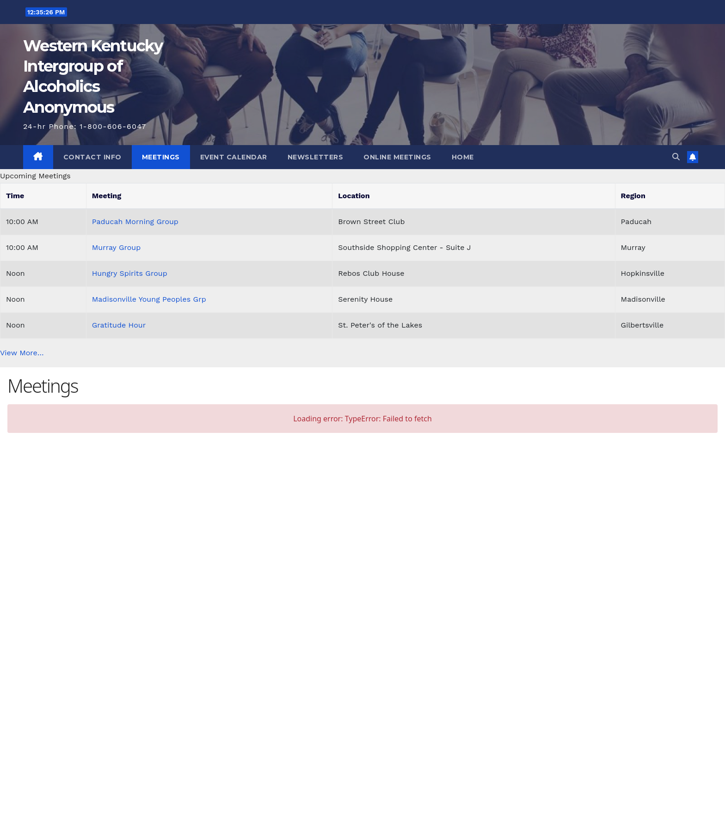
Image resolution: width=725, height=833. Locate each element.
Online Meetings (397, 157)
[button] (676, 156)
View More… (22, 352)
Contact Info (92, 157)
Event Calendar (233, 157)
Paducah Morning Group (135, 221)
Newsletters (316, 157)
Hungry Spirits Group (129, 273)
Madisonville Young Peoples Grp (149, 299)
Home (463, 157)
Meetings (161, 157)
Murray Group (116, 247)
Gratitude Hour (119, 325)
